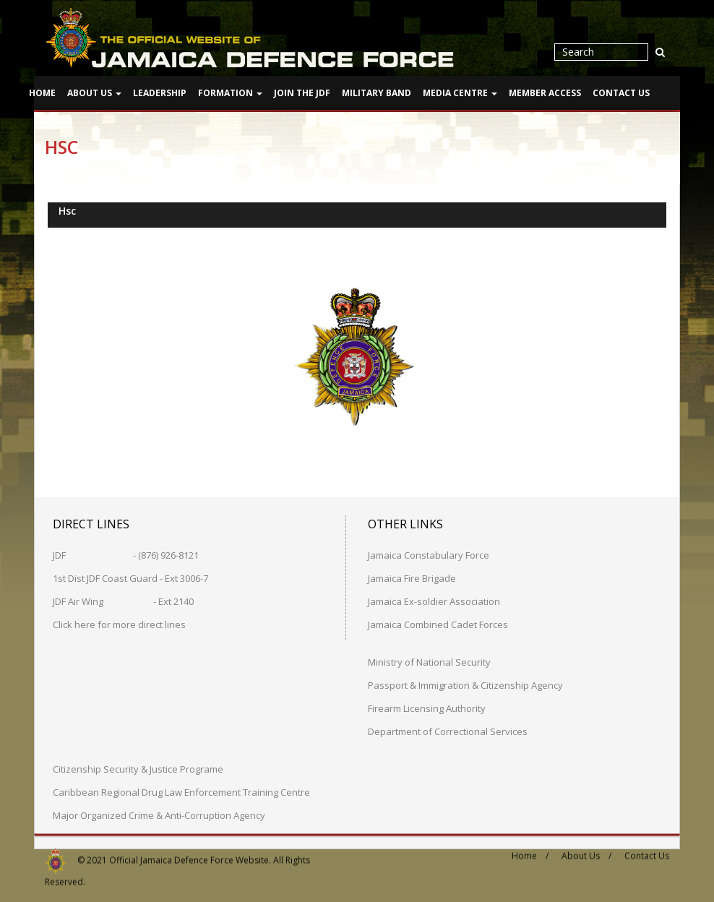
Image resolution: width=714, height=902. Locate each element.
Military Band (376, 93)
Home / (530, 850)
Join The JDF (302, 93)
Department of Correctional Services (448, 730)
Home (42, 93)
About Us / (586, 850)
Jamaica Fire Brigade (412, 577)
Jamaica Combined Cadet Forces (438, 623)
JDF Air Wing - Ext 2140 (123, 600)
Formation (230, 93)
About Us (94, 93)
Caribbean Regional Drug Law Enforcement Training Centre (181, 791)
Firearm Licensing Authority (427, 707)
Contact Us (621, 93)
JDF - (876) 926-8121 (126, 554)
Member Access (545, 93)
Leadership (159, 93)
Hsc (67, 210)
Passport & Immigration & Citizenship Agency (465, 684)
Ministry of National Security (429, 661)
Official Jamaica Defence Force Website (189, 854)
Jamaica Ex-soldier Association (434, 600)
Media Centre (460, 93)
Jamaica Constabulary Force (428, 554)
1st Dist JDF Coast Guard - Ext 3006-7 (130, 577)
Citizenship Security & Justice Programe (138, 768)
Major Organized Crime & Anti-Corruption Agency (159, 814)
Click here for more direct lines (119, 623)
